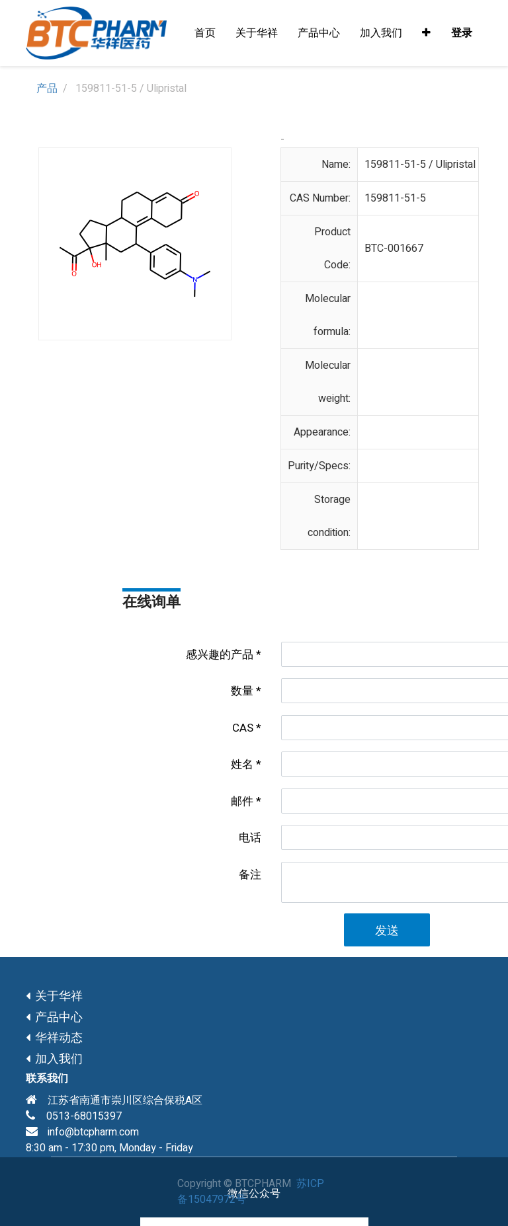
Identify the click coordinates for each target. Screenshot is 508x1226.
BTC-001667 (393, 248)
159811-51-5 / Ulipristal (420, 164)
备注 (250, 874)
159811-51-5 (395, 198)
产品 (47, 88)
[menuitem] (205, 33)
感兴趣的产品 (219, 654)
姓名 (242, 764)
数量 (242, 691)
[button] (426, 33)
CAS (242, 728)
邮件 (242, 801)
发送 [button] (387, 931)
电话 (250, 837)
